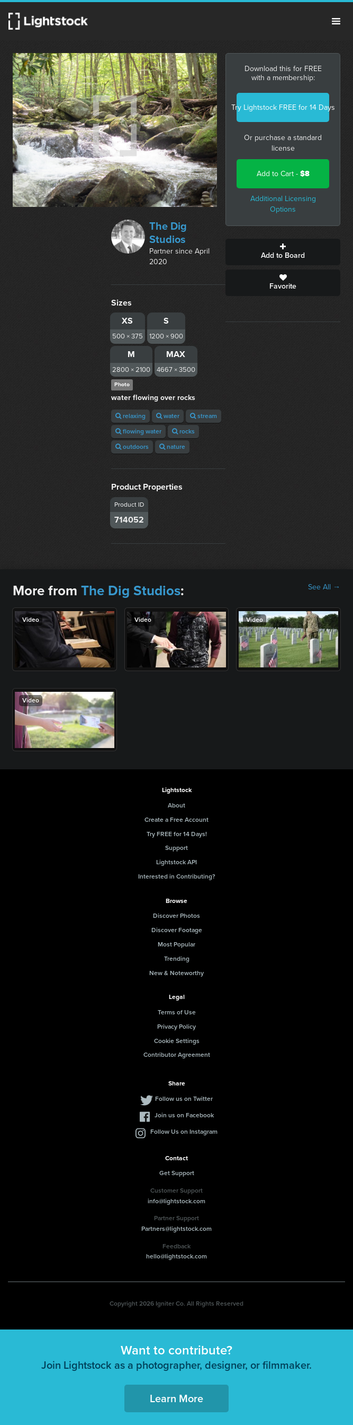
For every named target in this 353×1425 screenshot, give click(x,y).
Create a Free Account (176, 819)
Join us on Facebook (184, 1115)
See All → (324, 587)
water (167, 416)
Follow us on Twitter (184, 1098)
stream (203, 416)
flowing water (138, 431)
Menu (336, 21)
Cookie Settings (177, 1041)
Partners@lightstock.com (176, 1228)
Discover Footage (176, 930)
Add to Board (283, 252)
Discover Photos (176, 915)
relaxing (130, 416)
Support (176, 848)
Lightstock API (176, 862)
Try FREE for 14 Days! (177, 834)
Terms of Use (177, 1012)
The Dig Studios (168, 232)
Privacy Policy (176, 1026)
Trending (176, 958)
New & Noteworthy (176, 973)
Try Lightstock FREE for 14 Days (283, 107)
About (176, 805)
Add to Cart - (283, 173)
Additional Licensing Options (283, 204)
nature (172, 446)
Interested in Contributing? (176, 876)
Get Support (176, 1173)
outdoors (132, 446)
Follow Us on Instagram (184, 1131)
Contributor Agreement (176, 1054)
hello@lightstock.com (176, 1256)
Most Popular (176, 944)
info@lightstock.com (176, 1201)
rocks (183, 431)
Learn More (176, 1398)
